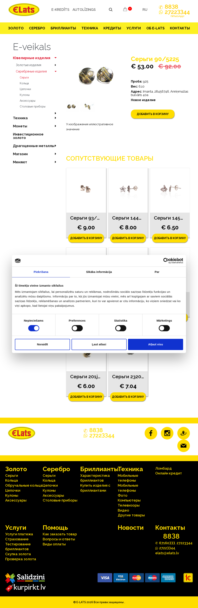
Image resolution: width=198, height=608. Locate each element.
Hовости (131, 527)
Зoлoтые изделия (37, 65)
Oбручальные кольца (24, 485)
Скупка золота (18, 554)
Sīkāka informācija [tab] (99, 271)
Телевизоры (129, 505)
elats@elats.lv (167, 553)
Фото (122, 495)
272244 (177, 14)
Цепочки (25, 89)
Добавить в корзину (153, 114)
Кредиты (112, 28)
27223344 (184, 543)
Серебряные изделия (37, 71)
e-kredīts (60, 10)
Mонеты (35, 126)
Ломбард (163, 468)
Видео (123, 510)
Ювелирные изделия (35, 58)
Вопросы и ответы (59, 539)
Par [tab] (157, 271)
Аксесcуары (27, 100)
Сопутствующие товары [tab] (109, 158)
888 (171, 7)
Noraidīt (42, 344)
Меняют (35, 162)
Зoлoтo (16, 28)
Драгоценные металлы (35, 146)
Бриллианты (63, 28)
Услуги (133, 28)
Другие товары (131, 515)
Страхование (17, 539)
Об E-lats (155, 28)
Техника (89, 28)
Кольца (24, 83)
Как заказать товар (60, 534)
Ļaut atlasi (99, 344)
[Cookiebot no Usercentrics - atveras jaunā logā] (166, 261)
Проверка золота (20, 559)
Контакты (180, 28)
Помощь (55, 527)
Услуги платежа (19, 534)
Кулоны (25, 94)
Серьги (24, 77)
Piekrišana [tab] (41, 271)
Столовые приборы (32, 106)
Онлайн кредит (168, 473)
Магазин (35, 154)
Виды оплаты (54, 544)
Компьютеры (129, 500)
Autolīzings (83, 10)
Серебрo (37, 28)
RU (145, 10)
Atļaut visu (155, 344)
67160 (167, 543)
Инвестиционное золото (28, 136)
